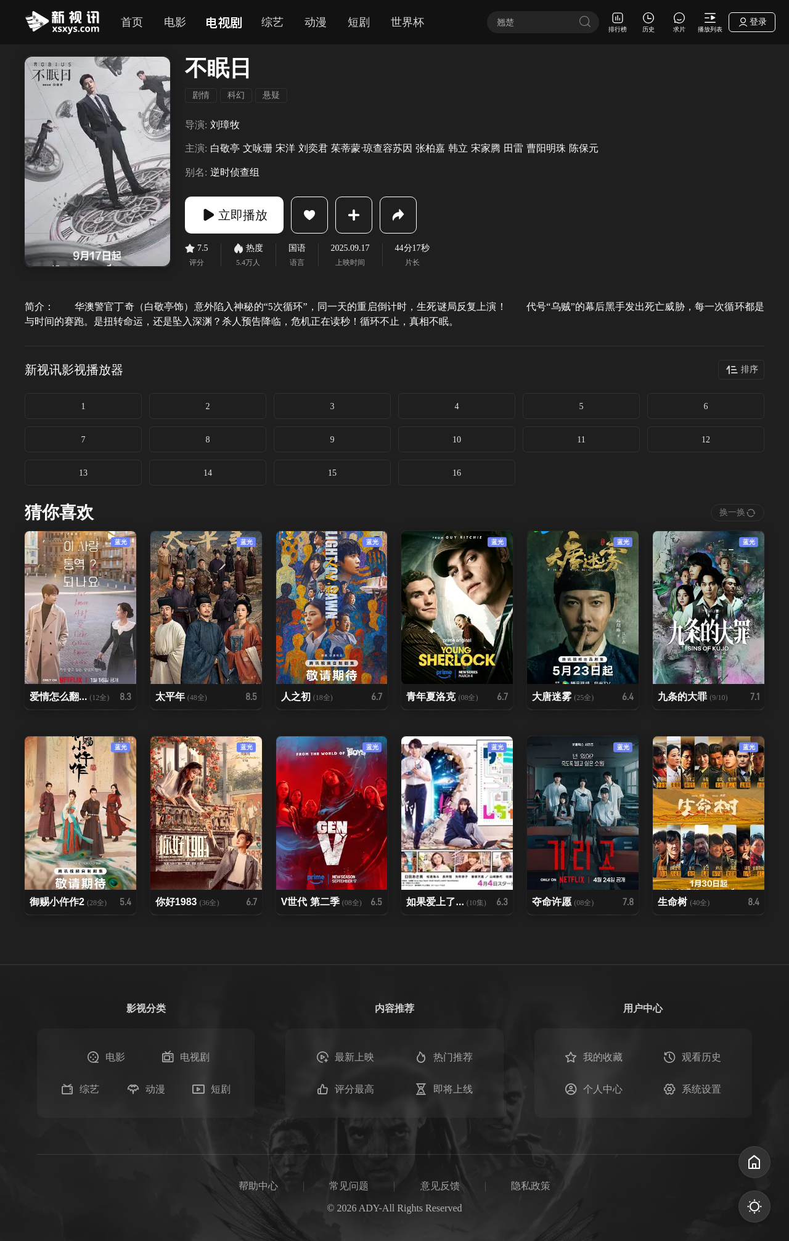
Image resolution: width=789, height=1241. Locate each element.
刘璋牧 (225, 125)
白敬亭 (225, 148)
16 (456, 473)
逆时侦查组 (235, 172)
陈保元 (584, 148)
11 (581, 439)
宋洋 (285, 148)
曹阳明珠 (546, 148)
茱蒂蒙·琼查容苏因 (371, 148)
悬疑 (271, 95)
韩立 (458, 148)
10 (456, 439)
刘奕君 (313, 148)
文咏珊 (257, 148)
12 (705, 439)
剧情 (201, 95)
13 (83, 473)
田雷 (513, 148)
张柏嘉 (430, 148)
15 (332, 473)
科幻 (236, 95)
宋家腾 (486, 148)
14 (207, 473)
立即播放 (234, 215)
